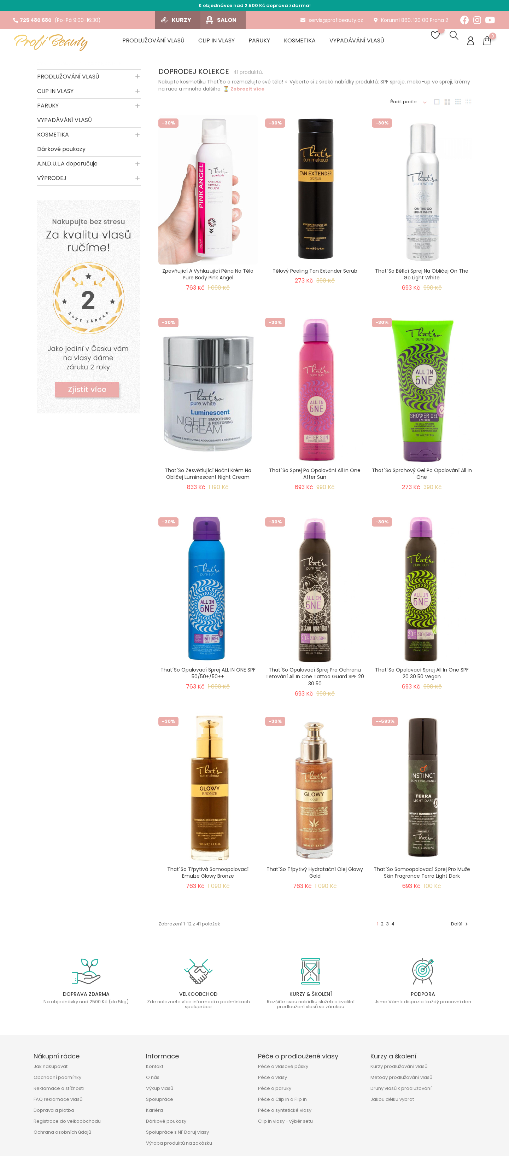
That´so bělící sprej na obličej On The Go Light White (421, 277)
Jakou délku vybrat (392, 1099)
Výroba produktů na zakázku (179, 1143)
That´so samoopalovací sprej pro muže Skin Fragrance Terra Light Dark (422, 876)
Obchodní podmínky (57, 1077)
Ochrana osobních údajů (62, 1132)
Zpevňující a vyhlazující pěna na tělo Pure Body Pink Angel (207, 277)
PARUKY (48, 108)
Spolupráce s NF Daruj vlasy (177, 1132)
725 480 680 (32, 20)
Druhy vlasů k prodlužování (401, 1088)
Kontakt (154, 1066)
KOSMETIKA (53, 137)
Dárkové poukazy (61, 152)
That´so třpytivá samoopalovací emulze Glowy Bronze (207, 876)
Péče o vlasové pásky (283, 1066)
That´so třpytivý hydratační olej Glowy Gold (315, 876)
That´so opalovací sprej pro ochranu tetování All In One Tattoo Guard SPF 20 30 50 (314, 679)
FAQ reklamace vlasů (58, 1099)
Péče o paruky (274, 1088)
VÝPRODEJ (51, 181)
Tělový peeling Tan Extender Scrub (315, 273)
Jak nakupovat (51, 1066)
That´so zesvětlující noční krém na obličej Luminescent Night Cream (208, 477)
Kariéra (154, 1110)
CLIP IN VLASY (55, 94)
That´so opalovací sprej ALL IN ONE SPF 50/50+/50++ (208, 676)
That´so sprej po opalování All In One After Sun (315, 477)
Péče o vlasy (272, 1077)
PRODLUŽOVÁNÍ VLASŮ (68, 79)
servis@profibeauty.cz (331, 20)
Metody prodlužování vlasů (401, 1077)
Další (460, 926)
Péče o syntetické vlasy (284, 1110)
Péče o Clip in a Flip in (282, 1099)
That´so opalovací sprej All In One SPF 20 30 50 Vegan (422, 676)
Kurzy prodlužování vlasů (398, 1066)
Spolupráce (159, 1099)
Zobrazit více (247, 91)
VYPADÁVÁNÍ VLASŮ (64, 123)
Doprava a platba (54, 1110)
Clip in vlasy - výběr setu (285, 1121)
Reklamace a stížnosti (59, 1088)
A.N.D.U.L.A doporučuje (67, 166)
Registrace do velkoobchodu (67, 1121)
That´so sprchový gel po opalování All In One (422, 477)
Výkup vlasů (159, 1088)
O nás (152, 1077)
